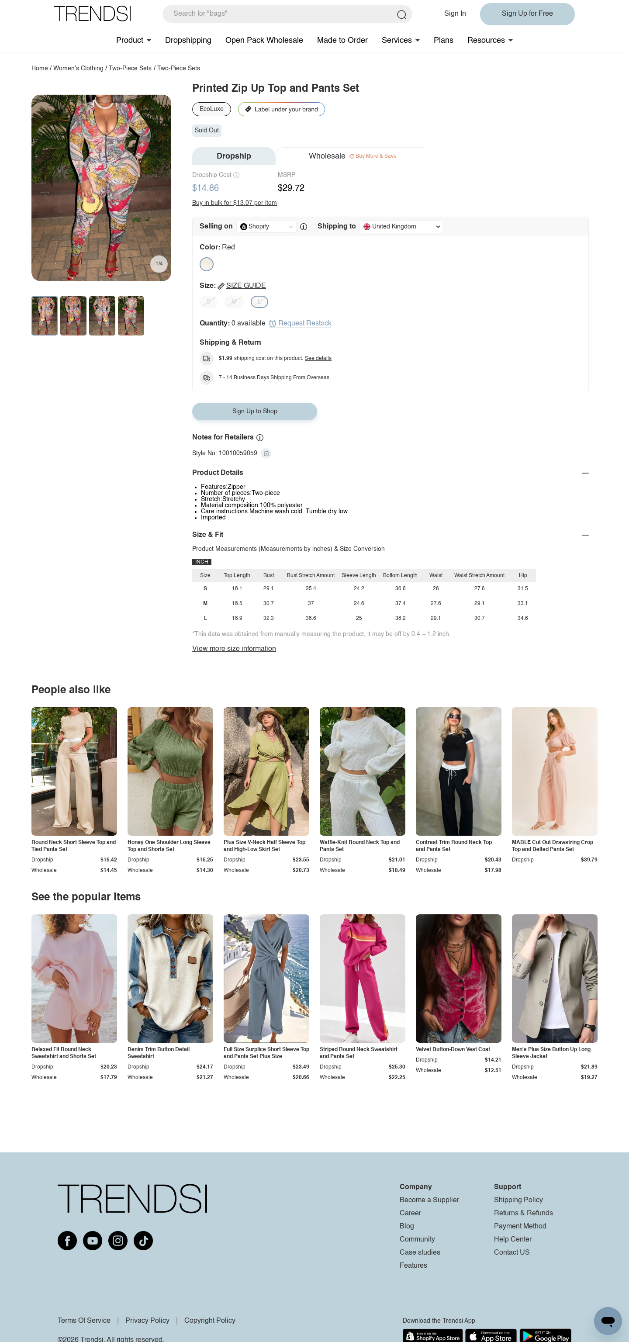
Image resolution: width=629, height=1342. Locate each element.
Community (417, 1239)
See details (318, 358)
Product (129, 41)
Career (410, 1213)
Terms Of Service (84, 1321)
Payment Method (520, 1226)
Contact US (512, 1252)
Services (397, 41)
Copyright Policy (209, 1321)
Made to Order (342, 41)
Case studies (420, 1252)
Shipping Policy (518, 1200)
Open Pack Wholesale (264, 41)
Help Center (513, 1239)
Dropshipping (188, 41)
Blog (407, 1226)
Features (413, 1265)
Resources (486, 41)
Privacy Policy (147, 1321)
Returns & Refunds (523, 1213)
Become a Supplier (429, 1200)
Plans (443, 41)
